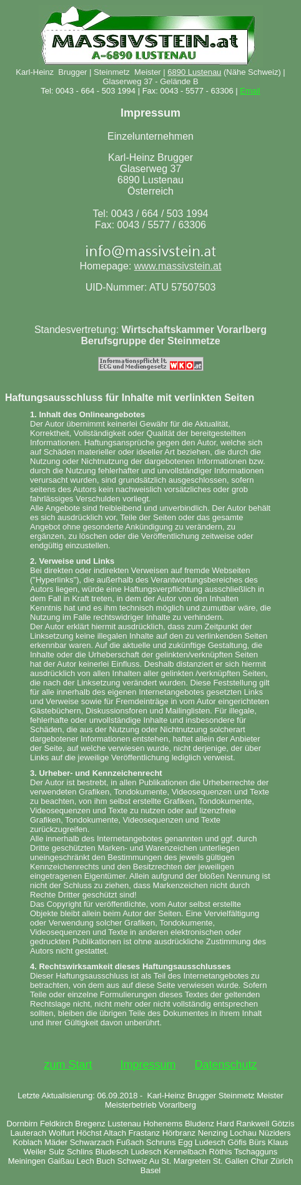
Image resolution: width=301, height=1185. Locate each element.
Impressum (147, 1064)
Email (250, 90)
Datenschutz (226, 1064)
